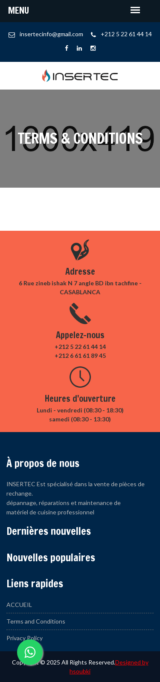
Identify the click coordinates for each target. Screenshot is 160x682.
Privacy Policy (24, 637)
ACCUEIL (19, 604)
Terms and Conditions (35, 621)
